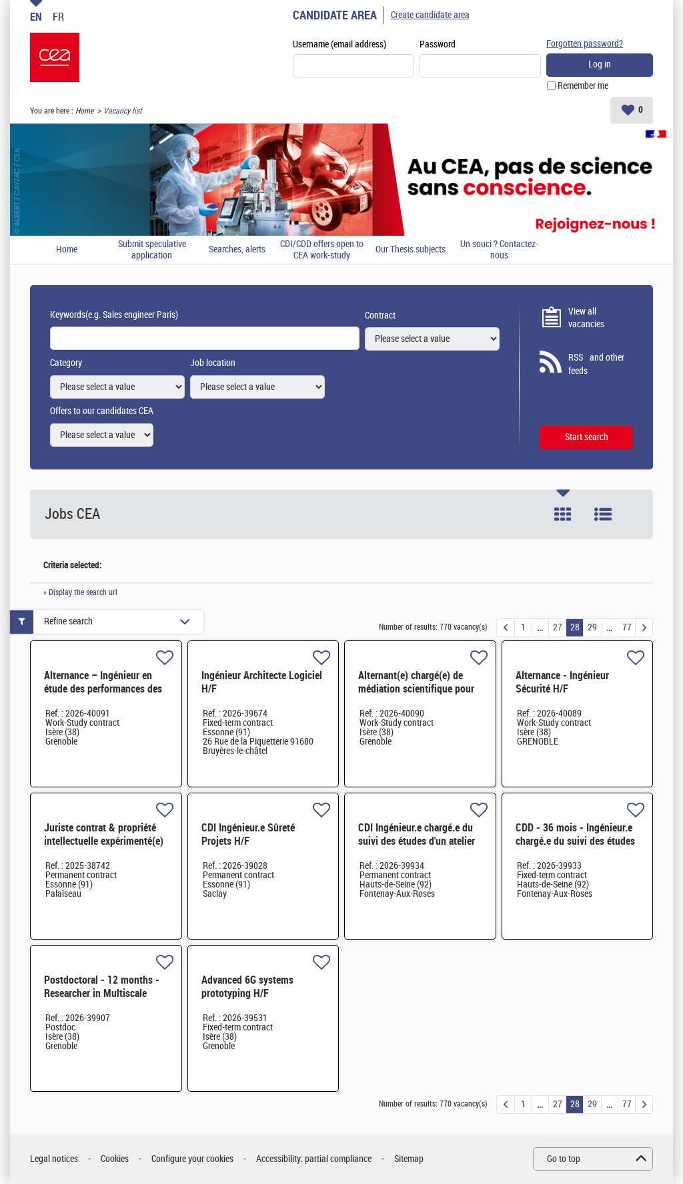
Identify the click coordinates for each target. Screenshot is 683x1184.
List (603, 514)
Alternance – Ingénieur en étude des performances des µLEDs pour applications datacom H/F (103, 695)
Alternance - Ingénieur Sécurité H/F (562, 682)
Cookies (115, 1159)
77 (627, 627)
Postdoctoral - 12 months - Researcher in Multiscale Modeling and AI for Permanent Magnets (101, 1000)
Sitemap (409, 1159)
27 (557, 627)
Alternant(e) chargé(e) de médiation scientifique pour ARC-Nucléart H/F (416, 689)
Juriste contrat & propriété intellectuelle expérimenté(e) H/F (103, 841)
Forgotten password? (584, 43)
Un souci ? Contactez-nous (499, 250)
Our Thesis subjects (411, 249)
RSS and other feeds (596, 364)
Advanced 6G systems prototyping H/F (247, 987)
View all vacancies (586, 318)
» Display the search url (80, 592)
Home (84, 111)
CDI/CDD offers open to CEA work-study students (322, 250)
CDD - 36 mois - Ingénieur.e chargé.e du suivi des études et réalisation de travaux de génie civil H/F (575, 847)
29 (592, 627)
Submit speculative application (152, 250)
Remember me (583, 85)
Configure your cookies (192, 1159)
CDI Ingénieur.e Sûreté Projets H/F (248, 834)
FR (58, 17)
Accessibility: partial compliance (314, 1159)
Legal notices (54, 1159)
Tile (563, 514)
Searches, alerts (237, 249)
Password (438, 44)
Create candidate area (430, 15)
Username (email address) (339, 44)
